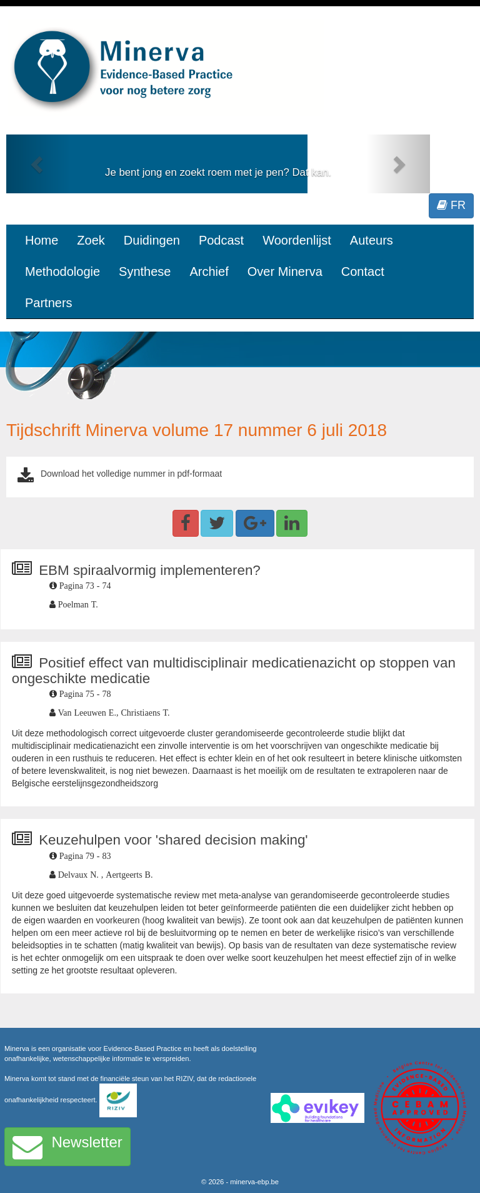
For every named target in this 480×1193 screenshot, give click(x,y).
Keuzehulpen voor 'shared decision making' (173, 840)
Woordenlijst (296, 240)
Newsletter (67, 1147)
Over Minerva (285, 271)
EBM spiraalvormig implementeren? (150, 570)
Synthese (145, 271)
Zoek (90, 240)
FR (451, 205)
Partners (48, 303)
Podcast (221, 240)
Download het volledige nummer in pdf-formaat (131, 474)
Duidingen (152, 240)
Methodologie (62, 271)
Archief (208, 271)
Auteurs (371, 240)
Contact (362, 271)
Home (41, 240)
